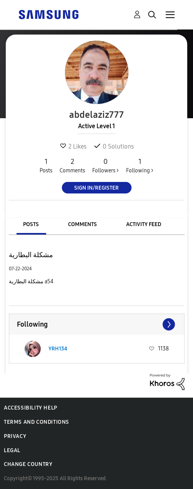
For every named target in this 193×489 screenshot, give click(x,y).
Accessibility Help (30, 408)
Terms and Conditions (36, 422)
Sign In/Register (96, 188)
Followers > (105, 165)
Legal (12, 450)
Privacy (15, 436)
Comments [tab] (82, 224)
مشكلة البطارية (31, 255)
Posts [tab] (31, 224)
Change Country (28, 464)
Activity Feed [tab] (143, 224)
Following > (139, 165)
